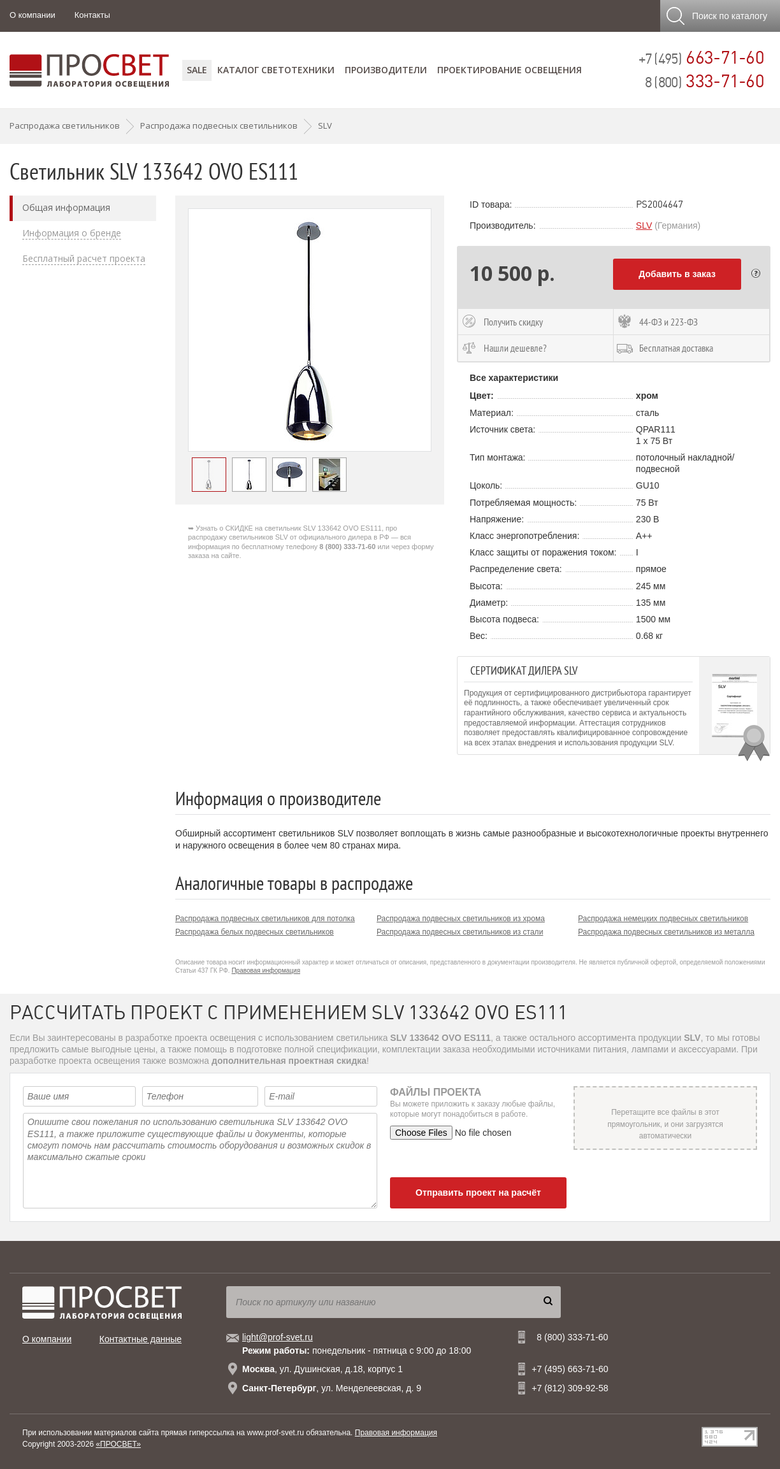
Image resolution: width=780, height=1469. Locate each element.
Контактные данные (140, 1339)
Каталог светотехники (276, 70)
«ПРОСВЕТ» (118, 1444)
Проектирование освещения (509, 70)
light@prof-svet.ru (277, 1337)
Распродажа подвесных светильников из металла (666, 932)
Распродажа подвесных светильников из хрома (461, 918)
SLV (644, 225)
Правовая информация (265, 970)
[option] (310, 330)
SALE (197, 70)
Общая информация (66, 207)
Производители (386, 70)
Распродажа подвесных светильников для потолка (265, 918)
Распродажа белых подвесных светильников (254, 932)
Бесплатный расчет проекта (83, 258)
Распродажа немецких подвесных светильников (663, 918)
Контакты (92, 15)
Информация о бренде (71, 233)
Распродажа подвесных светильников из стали (460, 932)
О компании (32, 15)
